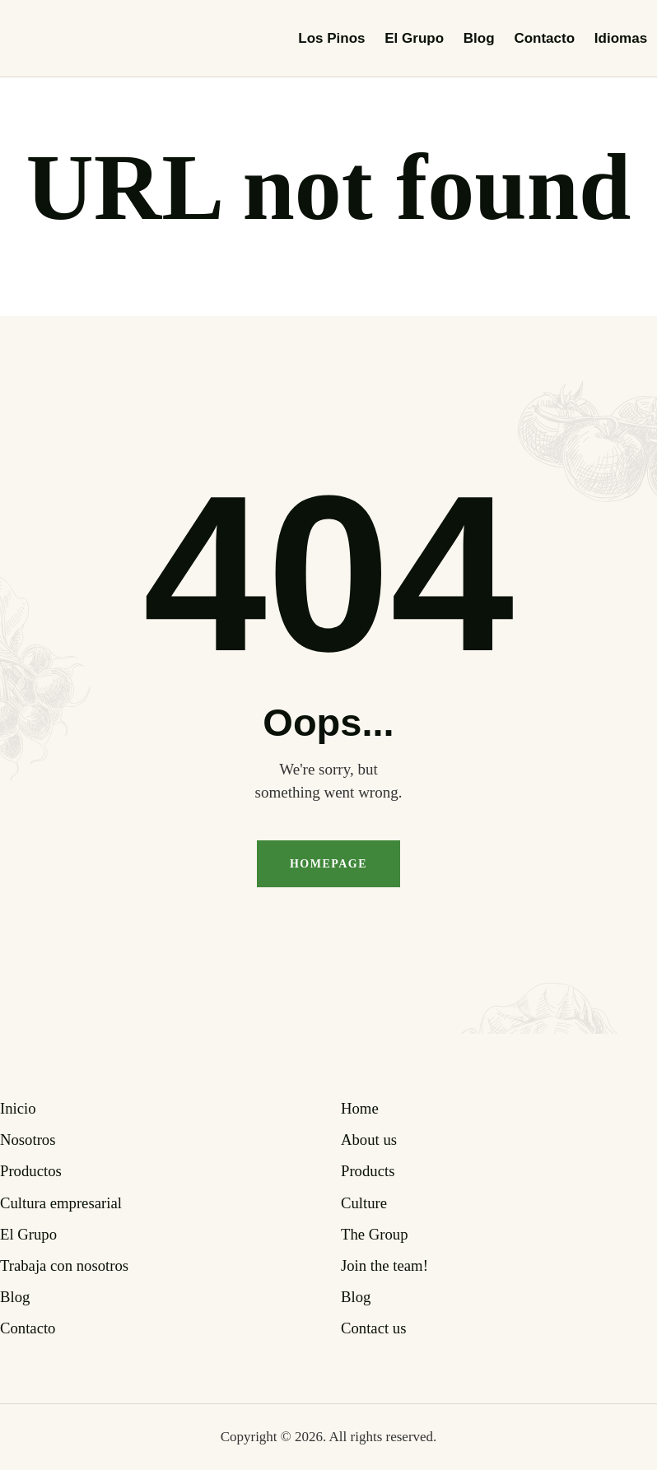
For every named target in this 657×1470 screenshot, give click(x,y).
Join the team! (384, 1265)
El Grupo (28, 1234)
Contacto (27, 1328)
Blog (15, 1296)
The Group (374, 1234)
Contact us (373, 1328)
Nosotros (28, 1139)
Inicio (18, 1108)
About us (369, 1139)
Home (360, 1108)
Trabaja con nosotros (64, 1265)
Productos (31, 1170)
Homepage (328, 864)
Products (367, 1170)
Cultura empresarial (61, 1203)
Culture (364, 1203)
